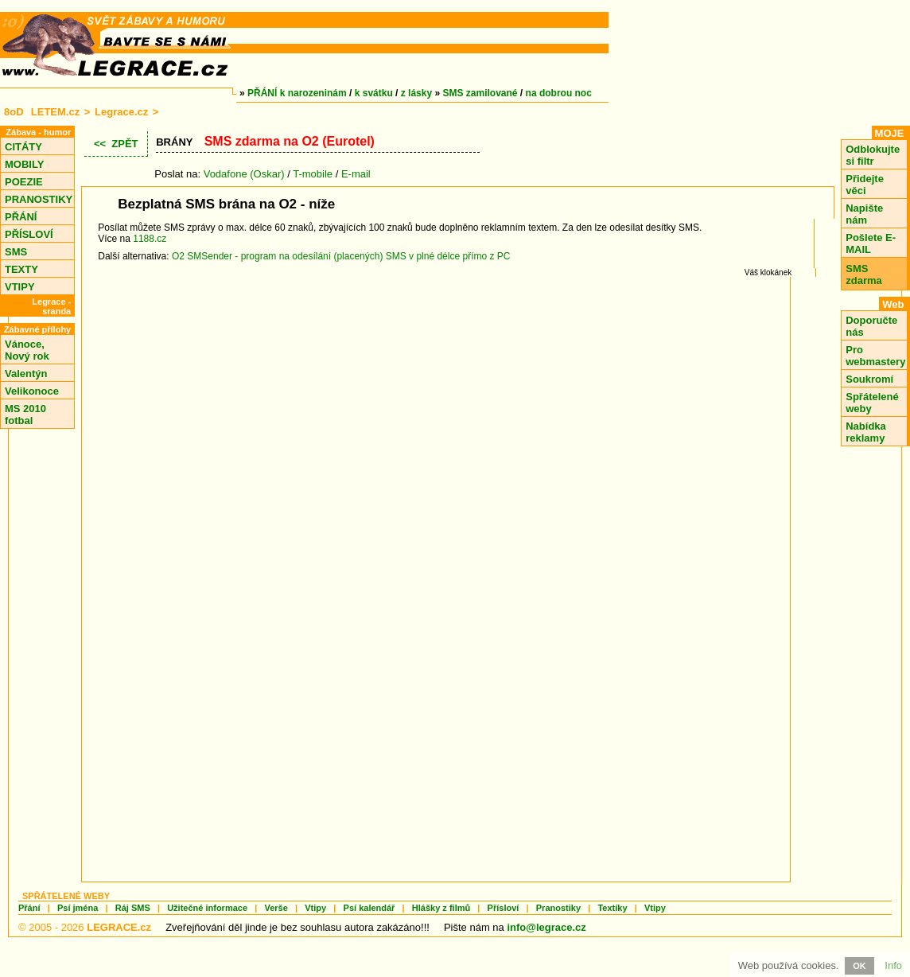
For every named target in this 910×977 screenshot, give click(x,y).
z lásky (416, 93)
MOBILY (24, 164)
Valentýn (26, 374)
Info (893, 965)
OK (859, 966)
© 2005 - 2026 (84, 927)
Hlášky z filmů (441, 908)
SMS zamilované (480, 93)
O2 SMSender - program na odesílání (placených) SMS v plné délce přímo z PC (341, 256)
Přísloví (503, 908)
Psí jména (77, 908)
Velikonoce (32, 391)
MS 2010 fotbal (25, 414)
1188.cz (149, 238)
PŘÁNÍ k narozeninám (297, 93)
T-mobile (312, 174)
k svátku (374, 93)
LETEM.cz (55, 112)
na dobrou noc (559, 93)
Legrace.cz (121, 112)
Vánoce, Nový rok (27, 350)
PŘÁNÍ (21, 217)
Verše (275, 908)
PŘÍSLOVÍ (29, 234)
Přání (29, 908)
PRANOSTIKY (38, 199)
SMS (16, 252)
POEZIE (24, 182)
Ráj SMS (132, 908)
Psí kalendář (369, 908)
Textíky (612, 908)
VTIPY (20, 287)
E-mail (356, 174)
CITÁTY (23, 147)
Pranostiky (558, 908)
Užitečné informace (207, 908)
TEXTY (21, 269)
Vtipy (315, 908)
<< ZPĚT (116, 144)
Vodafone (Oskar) (244, 174)
